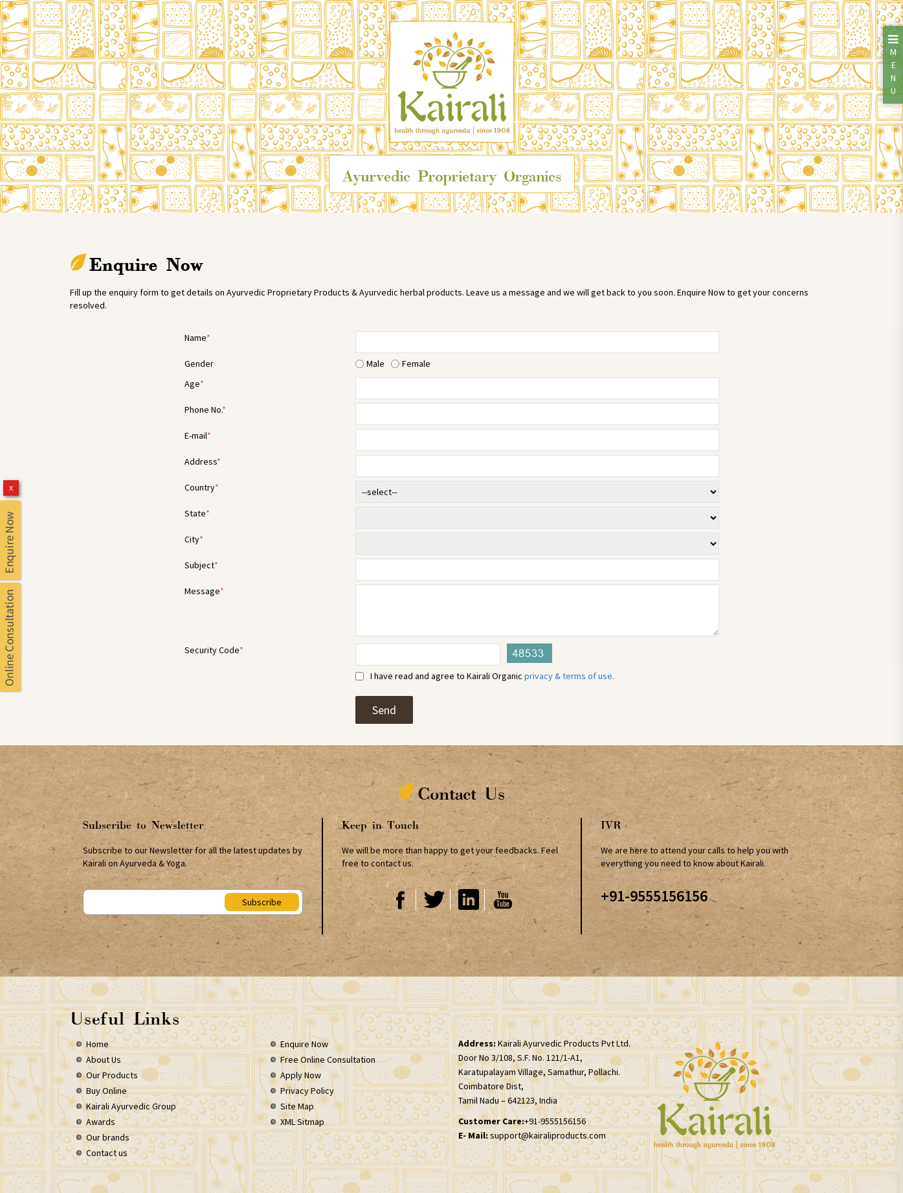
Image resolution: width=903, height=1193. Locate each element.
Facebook (400, 899)
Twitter (434, 899)
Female (416, 363)
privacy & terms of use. (569, 676)
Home (97, 1044)
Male (375, 363)
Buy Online (106, 1090)
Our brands (107, 1137)
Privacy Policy (307, 1090)
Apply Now (300, 1075)
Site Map (297, 1106)
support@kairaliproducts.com (548, 1135)
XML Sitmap (302, 1122)
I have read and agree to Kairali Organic (490, 676)
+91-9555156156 (654, 896)
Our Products (112, 1075)
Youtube (503, 899)
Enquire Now (304, 1044)
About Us (103, 1059)
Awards (100, 1122)
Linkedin (468, 899)
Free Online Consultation (327, 1059)
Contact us (107, 1153)
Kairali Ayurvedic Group (131, 1106)
